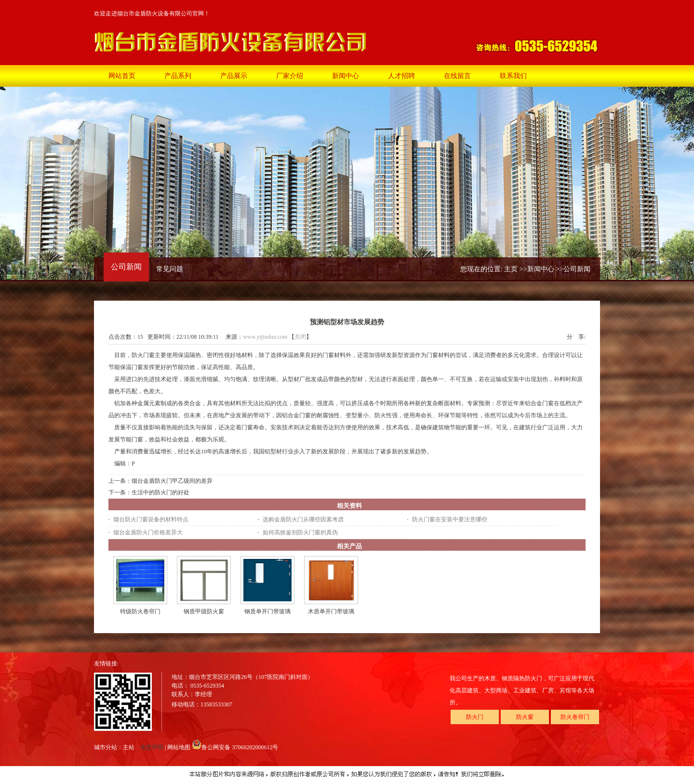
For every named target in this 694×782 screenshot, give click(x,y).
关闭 (300, 336)
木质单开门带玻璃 (331, 611)
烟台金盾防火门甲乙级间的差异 (172, 480)
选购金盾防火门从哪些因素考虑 (303, 519)
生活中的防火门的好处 (160, 492)
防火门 (474, 717)
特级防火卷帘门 (140, 611)
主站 (128, 747)
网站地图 (178, 747)
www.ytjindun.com (265, 336)
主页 (511, 269)
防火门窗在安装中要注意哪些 (449, 519)
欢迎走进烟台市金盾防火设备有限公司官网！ (152, 13)
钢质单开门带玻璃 (267, 611)
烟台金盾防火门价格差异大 (148, 532)
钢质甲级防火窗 (204, 611)
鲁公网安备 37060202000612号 (235, 747)
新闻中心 (540, 269)
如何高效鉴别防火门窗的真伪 (300, 532)
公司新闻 (576, 269)
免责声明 (151, 747)
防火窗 (525, 717)
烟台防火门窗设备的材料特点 (150, 519)
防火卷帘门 (575, 717)
